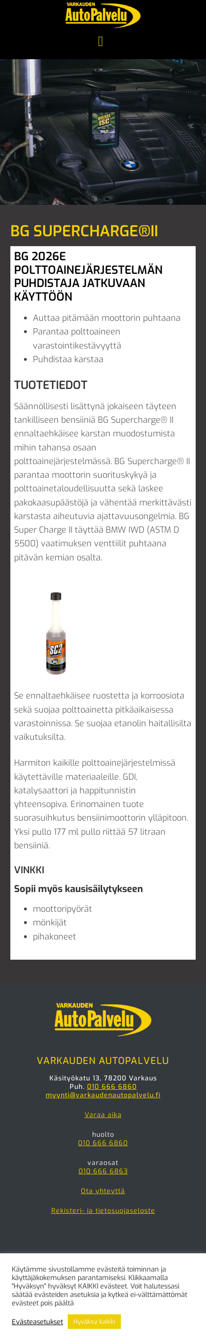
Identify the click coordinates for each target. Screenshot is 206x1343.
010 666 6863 (103, 1171)
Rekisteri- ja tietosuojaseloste (103, 1210)
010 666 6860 (112, 1086)
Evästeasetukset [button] (37, 1322)
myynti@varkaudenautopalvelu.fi (103, 1095)
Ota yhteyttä (103, 1191)
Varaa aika (103, 1114)
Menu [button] (103, 42)
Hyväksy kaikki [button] (94, 1322)
